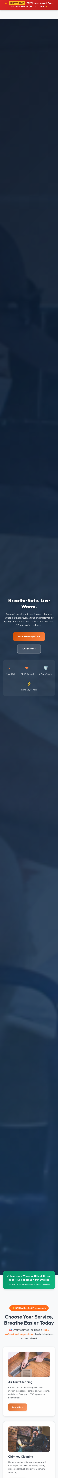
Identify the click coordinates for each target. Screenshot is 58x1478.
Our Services (29, 648)
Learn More (17, 1410)
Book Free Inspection (29, 636)
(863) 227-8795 (43, 1284)
